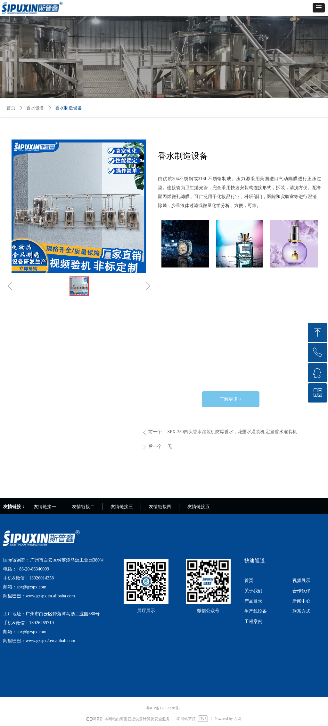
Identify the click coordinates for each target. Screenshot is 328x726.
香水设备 (35, 108)
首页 (10, 108)
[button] (319, 7)
